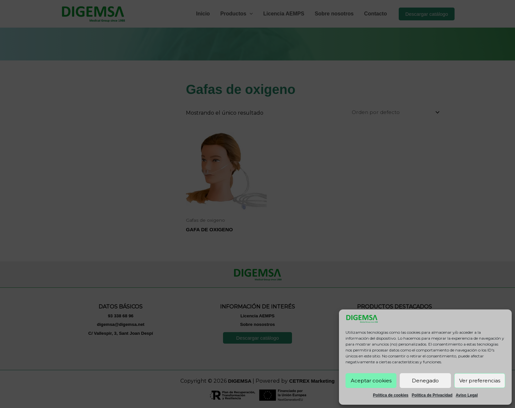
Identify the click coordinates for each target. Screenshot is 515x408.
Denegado (425, 380)
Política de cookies (390, 395)
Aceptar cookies (371, 380)
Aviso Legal (467, 395)
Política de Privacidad (432, 395)
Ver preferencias (479, 380)
